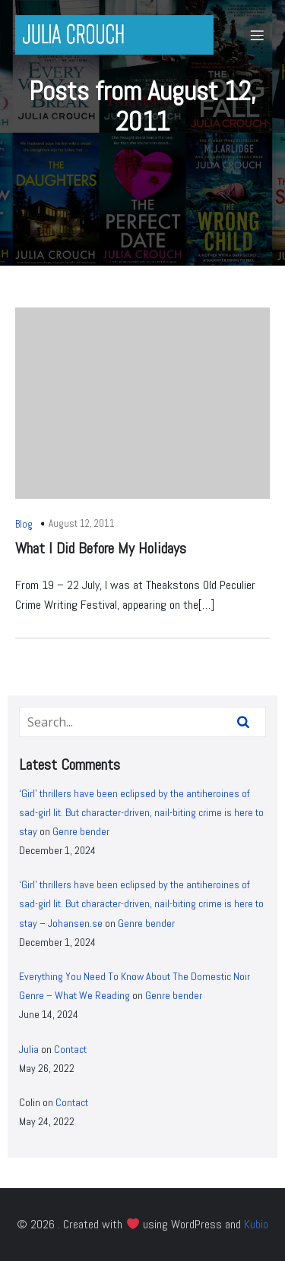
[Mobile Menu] (257, 35)
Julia (29, 1049)
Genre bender (80, 831)
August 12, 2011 (82, 523)
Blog (24, 524)
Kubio (256, 1224)
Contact (70, 1049)
